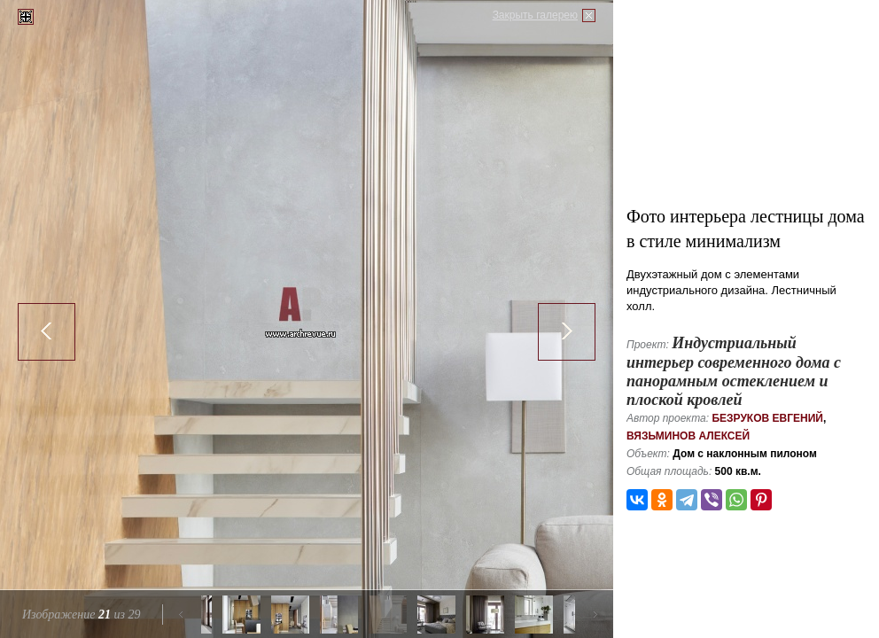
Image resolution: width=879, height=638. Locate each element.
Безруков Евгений (767, 418)
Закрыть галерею (535, 15)
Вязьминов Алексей (688, 436)
